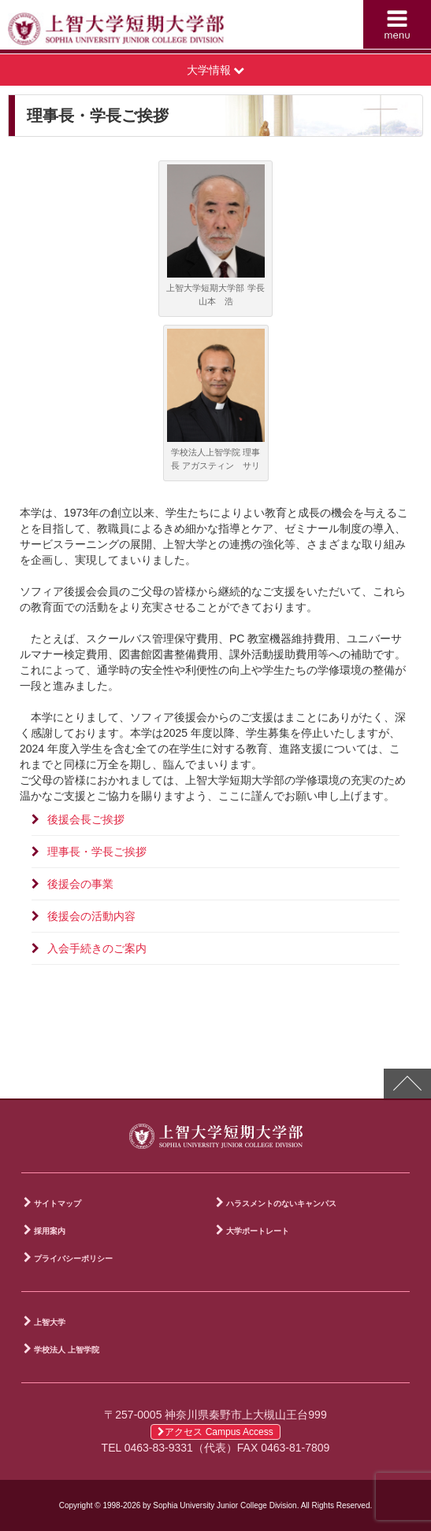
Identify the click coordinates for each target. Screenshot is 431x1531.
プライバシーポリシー (73, 1258)
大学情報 (216, 70)
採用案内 (49, 1231)
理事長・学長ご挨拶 (97, 851)
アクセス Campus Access (215, 1431)
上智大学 (49, 1322)
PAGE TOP (407, 1084)
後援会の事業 (80, 884)
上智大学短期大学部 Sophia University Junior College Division (116, 28)
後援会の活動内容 (91, 916)
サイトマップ (57, 1203)
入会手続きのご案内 (97, 948)
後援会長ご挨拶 (85, 819)
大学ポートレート (257, 1231)
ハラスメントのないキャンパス (281, 1203)
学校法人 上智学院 (66, 1349)
